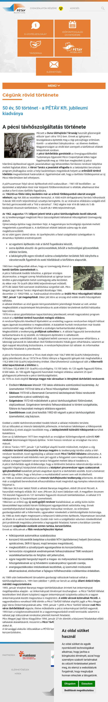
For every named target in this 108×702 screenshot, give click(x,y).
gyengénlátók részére (47, 8)
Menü (54, 86)
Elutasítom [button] (86, 683)
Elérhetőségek (20, 669)
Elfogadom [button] (70, 683)
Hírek (18, 673)
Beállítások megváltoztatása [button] (79, 690)
